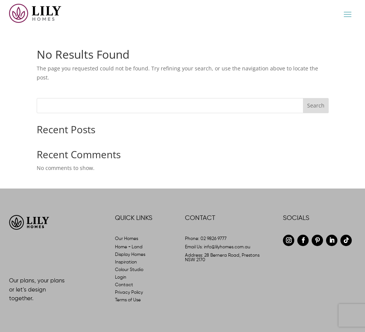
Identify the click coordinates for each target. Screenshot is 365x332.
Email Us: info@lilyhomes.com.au (217, 247)
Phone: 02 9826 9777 (206, 239)
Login (120, 277)
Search (316, 105)
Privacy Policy (129, 292)
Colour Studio (129, 270)
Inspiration (126, 262)
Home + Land (129, 247)
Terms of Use (128, 300)
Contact (124, 285)
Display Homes (130, 255)
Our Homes (126, 239)
